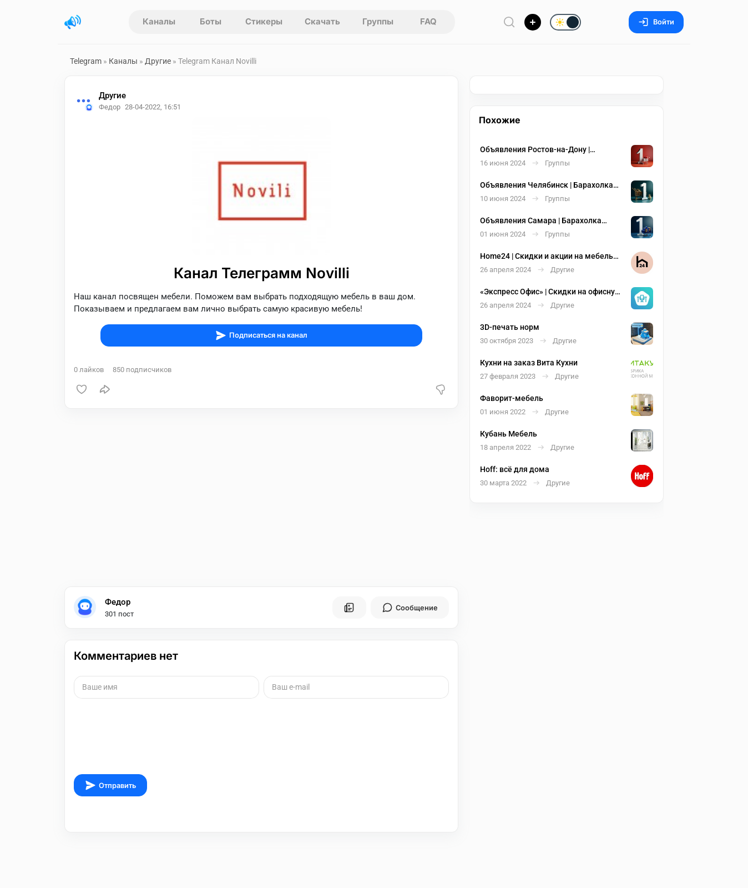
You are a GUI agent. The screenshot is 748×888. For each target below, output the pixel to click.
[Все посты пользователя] (349, 607)
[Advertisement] (261, 497)
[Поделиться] (105, 389)
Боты (210, 21)
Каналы (159, 21)
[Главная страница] (72, 22)
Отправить (110, 785)
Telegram (86, 61)
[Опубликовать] (532, 22)
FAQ (428, 21)
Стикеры (263, 21)
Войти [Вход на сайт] (656, 22)
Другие (158, 61)
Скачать (322, 21)
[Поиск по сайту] (509, 22)
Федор (117, 602)
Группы (377, 21)
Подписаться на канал (261, 335)
